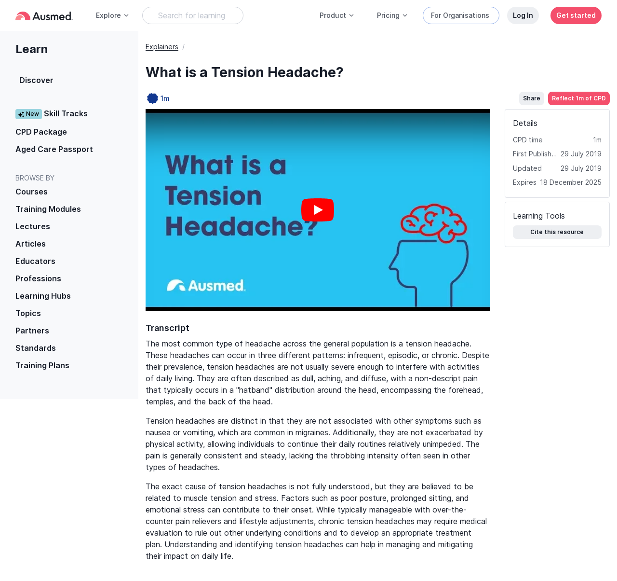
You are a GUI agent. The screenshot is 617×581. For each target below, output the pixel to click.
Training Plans (42, 365)
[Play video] (317, 209)
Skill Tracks (51, 113)
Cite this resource (557, 231)
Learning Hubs (43, 296)
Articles (30, 244)
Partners (32, 330)
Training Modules (48, 209)
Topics (28, 313)
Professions (38, 278)
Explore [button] (113, 15)
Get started (576, 15)
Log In (523, 15)
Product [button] (337, 15)
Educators (35, 261)
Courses (31, 191)
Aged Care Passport (54, 149)
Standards (35, 348)
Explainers (162, 46)
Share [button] (531, 98)
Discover (36, 80)
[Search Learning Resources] (192, 15)
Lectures (32, 226)
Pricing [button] (392, 15)
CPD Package (41, 132)
